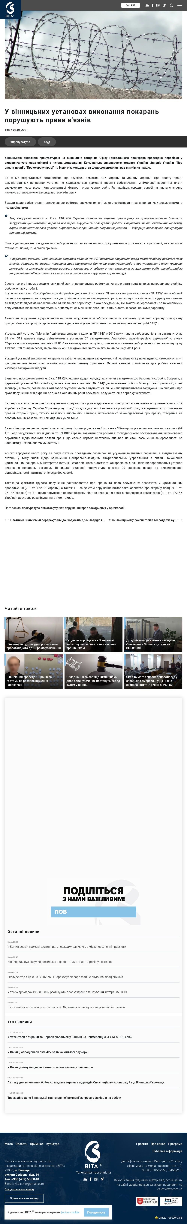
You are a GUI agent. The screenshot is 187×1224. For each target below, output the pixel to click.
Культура (52, 1144)
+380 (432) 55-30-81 (25, 1179)
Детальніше (93, 944)
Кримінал (37, 1144)
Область (21, 1144)
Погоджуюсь (96, 1212)
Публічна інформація (167, 1151)
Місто (9, 1144)
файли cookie (70, 1212)
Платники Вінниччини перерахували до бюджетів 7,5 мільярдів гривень (57, 520)
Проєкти (142, 1144)
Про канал (158, 1144)
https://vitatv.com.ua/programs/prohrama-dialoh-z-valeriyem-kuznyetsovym (93, 561)
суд (47, 142)
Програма (175, 1144)
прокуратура (21, 142)
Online (130, 5)
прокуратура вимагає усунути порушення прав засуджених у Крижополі (73, 508)
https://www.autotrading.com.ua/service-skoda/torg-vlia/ (93, 786)
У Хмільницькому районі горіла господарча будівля (145, 520)
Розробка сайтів (175, 1218)
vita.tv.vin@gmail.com (29, 1183)
